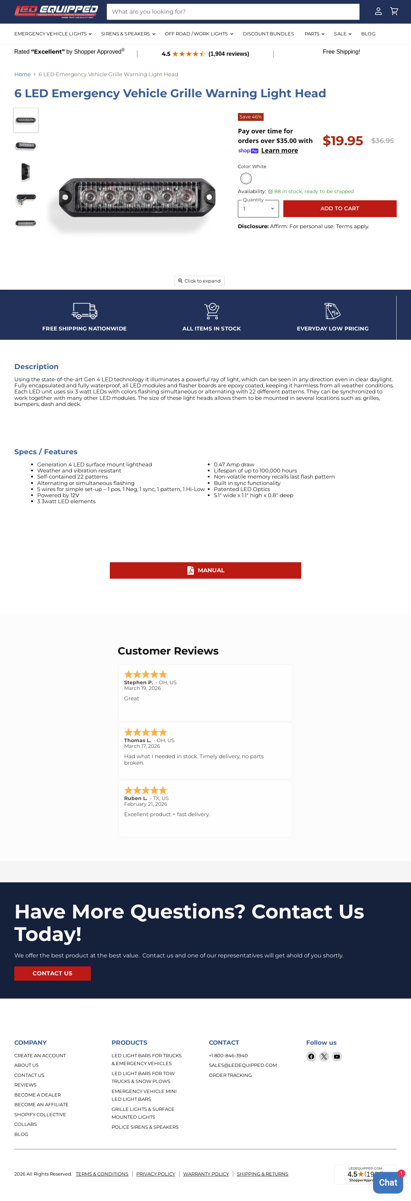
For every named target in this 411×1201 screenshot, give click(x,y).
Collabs (25, 1121)
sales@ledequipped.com (243, 1062)
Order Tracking (230, 1072)
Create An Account (40, 1053)
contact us (53, 970)
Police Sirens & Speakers (145, 1124)
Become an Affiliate (41, 1102)
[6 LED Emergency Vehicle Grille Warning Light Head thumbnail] (26, 120)
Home (22, 74)
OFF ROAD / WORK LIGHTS (199, 33)
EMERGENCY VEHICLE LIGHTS (52, 33)
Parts (314, 33)
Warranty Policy (206, 1172)
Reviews (25, 1082)
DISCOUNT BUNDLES (268, 33)
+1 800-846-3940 (228, 1053)
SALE (342, 33)
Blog (21, 1131)
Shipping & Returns (262, 1172)
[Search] (233, 12)
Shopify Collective (40, 1112)
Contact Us (29, 1072)
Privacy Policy (155, 1172)
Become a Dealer (37, 1092)
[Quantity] (258, 208)
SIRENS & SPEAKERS (128, 33)
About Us (26, 1062)
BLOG (368, 33)
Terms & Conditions (102, 1172)
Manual (205, 568)
